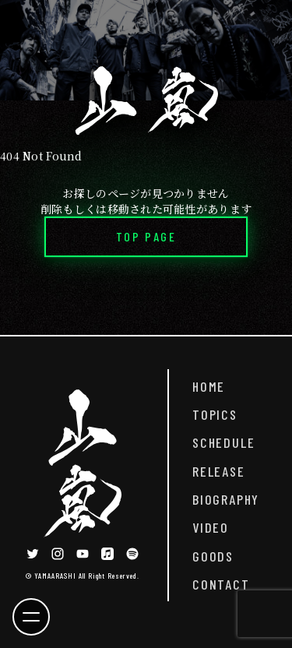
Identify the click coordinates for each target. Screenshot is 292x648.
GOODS (213, 556)
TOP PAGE (146, 236)
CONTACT (221, 584)
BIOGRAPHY (225, 499)
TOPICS (214, 414)
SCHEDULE (223, 442)
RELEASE (218, 471)
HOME (208, 386)
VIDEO (210, 527)
